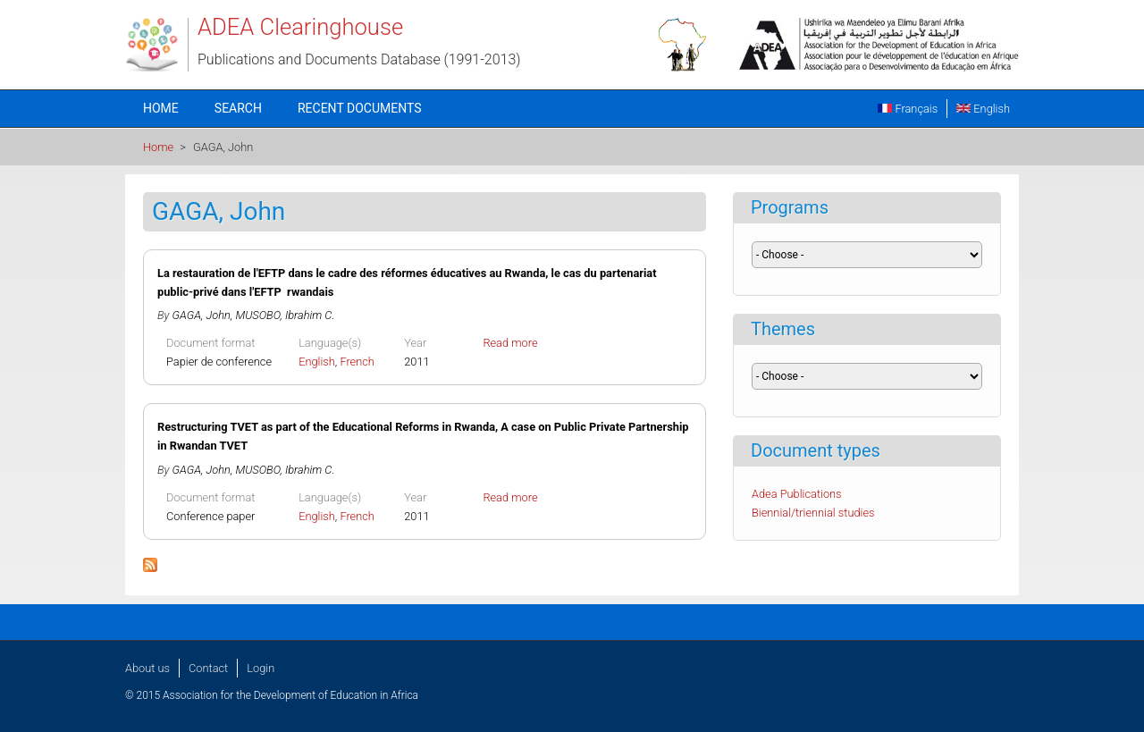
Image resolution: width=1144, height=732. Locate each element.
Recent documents (360, 108)
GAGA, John (201, 315)
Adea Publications (797, 494)
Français (908, 108)
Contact (208, 668)
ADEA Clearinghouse (300, 26)
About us (147, 668)
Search (238, 108)
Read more (510, 342)
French (357, 361)
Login (260, 668)
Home (161, 108)
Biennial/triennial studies (813, 512)
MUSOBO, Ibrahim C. (284, 315)
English (983, 108)
